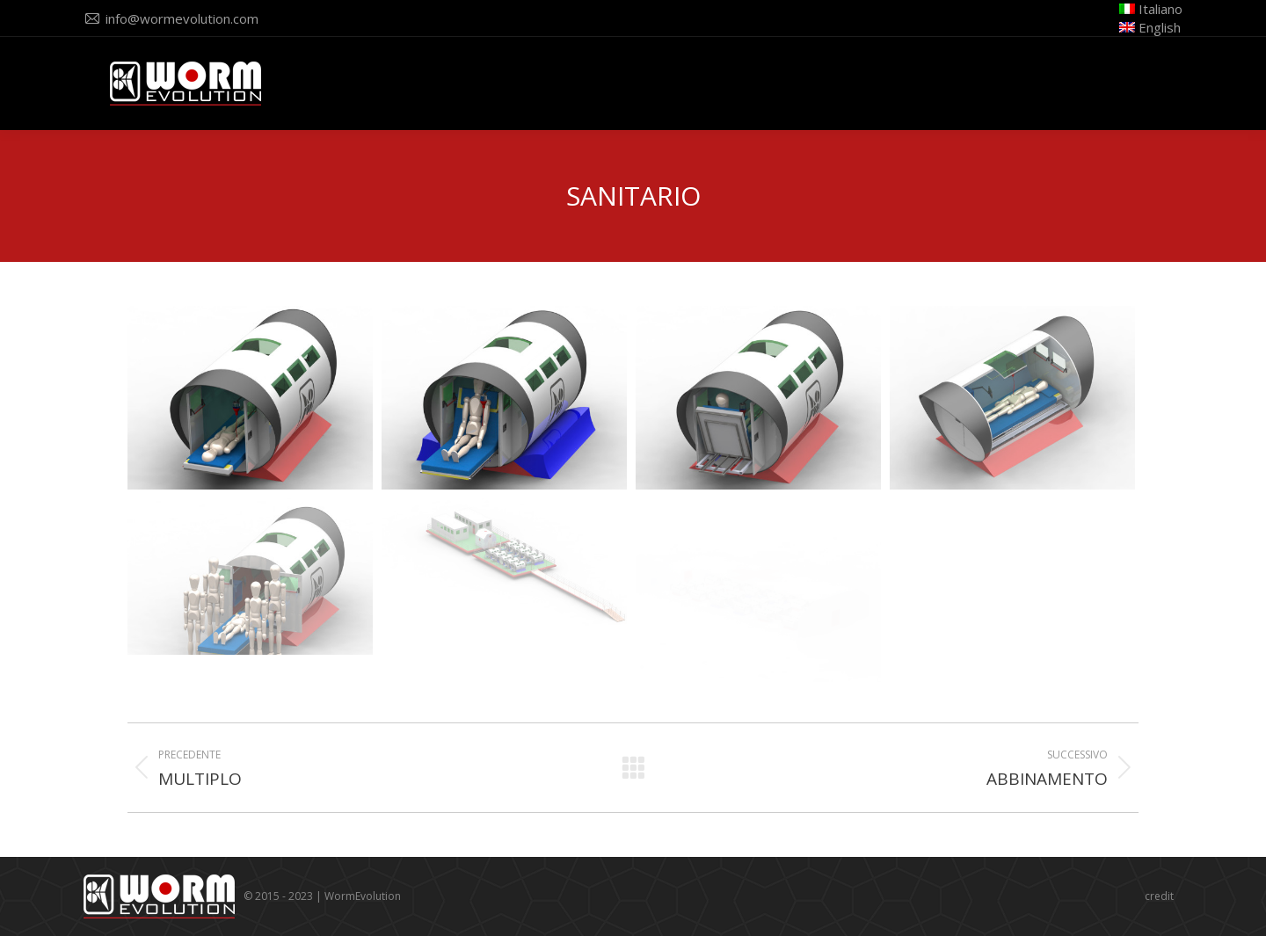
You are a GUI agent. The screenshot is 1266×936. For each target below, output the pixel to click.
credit (1159, 896)
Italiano (1150, 9)
